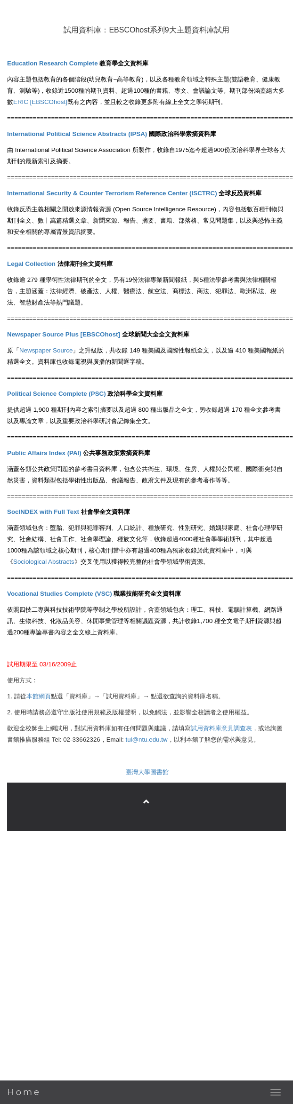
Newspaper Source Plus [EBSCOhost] (63, 334)
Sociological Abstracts (43, 561)
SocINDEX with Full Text (43, 511)
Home (24, 1092)
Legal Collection (31, 263)
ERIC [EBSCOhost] (40, 101)
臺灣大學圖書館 (147, 772)
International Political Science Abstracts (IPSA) (77, 133)
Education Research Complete (52, 63)
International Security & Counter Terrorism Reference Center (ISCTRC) (112, 193)
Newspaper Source (46, 350)
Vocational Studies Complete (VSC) (59, 593)
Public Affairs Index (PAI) (44, 452)
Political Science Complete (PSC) (56, 393)
